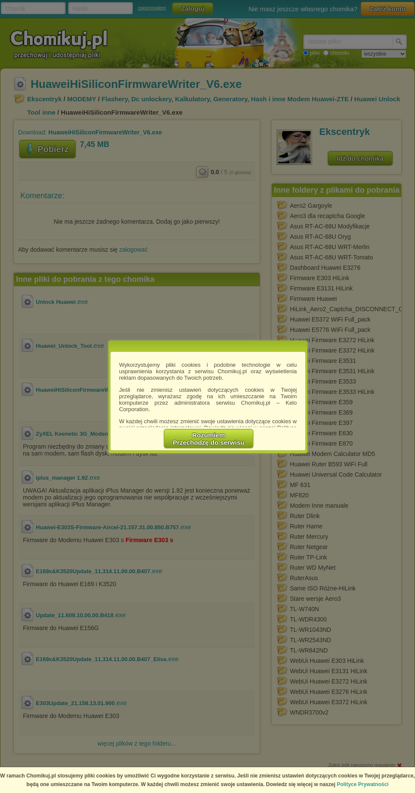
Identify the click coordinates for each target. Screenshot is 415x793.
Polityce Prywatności (363, 784)
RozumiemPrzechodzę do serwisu (209, 438)
